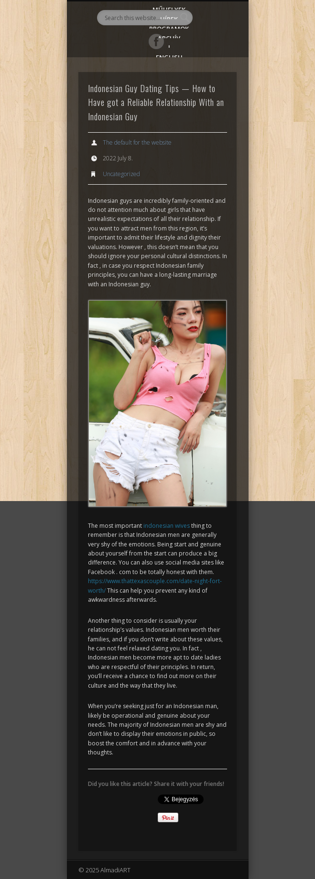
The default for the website (137, 142)
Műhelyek (168, 7)
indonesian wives (166, 526)
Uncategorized (121, 174)
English (169, 55)
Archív (169, 36)
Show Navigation (213, 85)
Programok (169, 26)
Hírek (169, 17)
